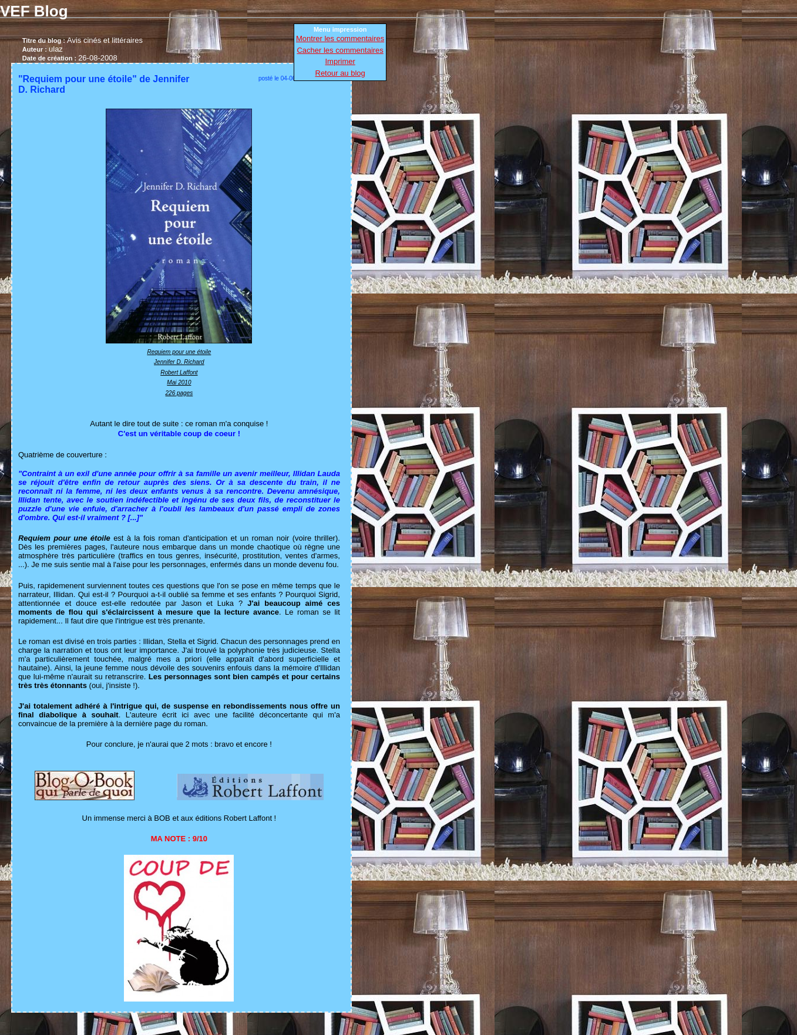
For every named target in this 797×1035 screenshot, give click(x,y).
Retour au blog (340, 73)
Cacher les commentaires (340, 50)
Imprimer (340, 61)
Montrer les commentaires (340, 38)
